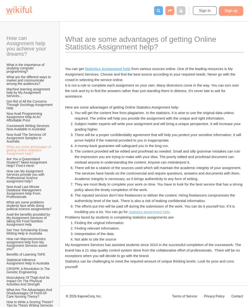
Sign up (231, 10)
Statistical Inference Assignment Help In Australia (27, 261)
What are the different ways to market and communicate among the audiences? (29, 80)
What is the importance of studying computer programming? (25, 68)
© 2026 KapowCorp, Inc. (84, 296)
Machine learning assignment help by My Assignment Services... (28, 92)
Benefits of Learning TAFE (25, 254)
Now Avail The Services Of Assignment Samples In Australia (26, 138)
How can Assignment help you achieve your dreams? (27, 46)
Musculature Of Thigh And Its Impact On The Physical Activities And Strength (28, 281)
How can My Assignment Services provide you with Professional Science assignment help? (25, 176)
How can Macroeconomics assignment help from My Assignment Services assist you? (27, 244)
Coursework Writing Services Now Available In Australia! (28, 127)
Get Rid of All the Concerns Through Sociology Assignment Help (30, 104)
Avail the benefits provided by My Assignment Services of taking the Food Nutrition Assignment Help (28, 219)
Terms (184, 296)
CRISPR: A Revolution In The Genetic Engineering (28, 270)
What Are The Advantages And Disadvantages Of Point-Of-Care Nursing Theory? (29, 293)
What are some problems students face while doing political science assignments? (28, 205)
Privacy (214, 296)
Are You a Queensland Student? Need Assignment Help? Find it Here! (27, 162)
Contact (237, 296)
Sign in (205, 10)
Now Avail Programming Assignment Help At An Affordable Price (24, 117)
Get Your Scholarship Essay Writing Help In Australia (27, 231)
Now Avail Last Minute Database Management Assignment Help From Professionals (24, 192)
